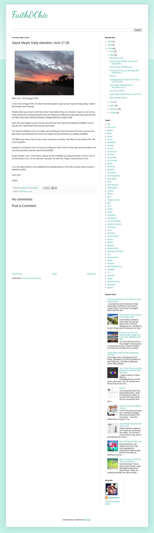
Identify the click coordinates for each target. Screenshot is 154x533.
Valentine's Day (113, 282)
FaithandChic (113, 498)
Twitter (110, 279)
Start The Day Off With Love (121, 67)
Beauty (110, 130)
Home (54, 274)
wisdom (110, 288)
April (112, 102)
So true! (113, 76)
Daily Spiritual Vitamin (118, 98)
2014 (110, 48)
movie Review (112, 236)
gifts (109, 203)
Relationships (112, 248)
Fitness (110, 194)
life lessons (111, 227)
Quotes (110, 242)
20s (108, 124)
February (114, 109)
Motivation (111, 233)
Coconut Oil (112, 152)
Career (110, 139)
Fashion (110, 191)
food (109, 197)
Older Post (91, 274)
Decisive (110, 170)
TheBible (110, 270)
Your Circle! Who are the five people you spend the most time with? (130, 370)
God (109, 206)
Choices (110, 145)
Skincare (110, 263)
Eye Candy (111, 179)
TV (108, 272)
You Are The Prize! (117, 91)
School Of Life (112, 257)
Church (110, 148)
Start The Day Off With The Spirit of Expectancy (130, 460)
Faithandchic (23, 191)
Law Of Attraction (114, 221)
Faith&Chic (30, 14)
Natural (110, 239)
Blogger (88, 520)
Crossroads (111, 158)
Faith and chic (112, 185)
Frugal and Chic (113, 200)
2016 (110, 41)
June (112, 51)
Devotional (111, 173)
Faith (109, 182)
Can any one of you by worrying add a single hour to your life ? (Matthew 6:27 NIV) (130, 336)
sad (108, 254)
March (113, 106)
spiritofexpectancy (114, 266)
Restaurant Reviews (115, 251)
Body (109, 133)
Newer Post (17, 274)
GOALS (122, 388)
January (113, 113)
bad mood (111, 127)
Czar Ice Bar (112, 161)
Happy (110, 209)
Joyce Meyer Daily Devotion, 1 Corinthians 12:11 (122, 86)
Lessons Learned (114, 224)
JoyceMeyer (112, 218)
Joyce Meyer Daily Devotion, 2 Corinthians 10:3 (130, 316)
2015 (110, 45)
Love (30, 191)
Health (110, 212)
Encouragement (113, 176)
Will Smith (111, 285)
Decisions (111, 167)
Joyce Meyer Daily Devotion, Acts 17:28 (125, 94)
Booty (109, 136)
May (112, 55)
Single (109, 260)
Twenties (110, 276)
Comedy (110, 155)
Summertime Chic (117, 58)
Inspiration (111, 215)
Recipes (110, 245)
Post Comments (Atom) (32, 278)
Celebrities (111, 142)
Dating (110, 164)
